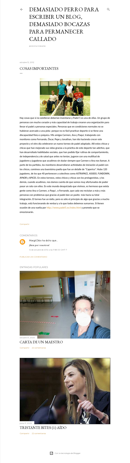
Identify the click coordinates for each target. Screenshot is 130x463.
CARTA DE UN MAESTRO (41, 342)
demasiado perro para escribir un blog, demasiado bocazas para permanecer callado (64, 24)
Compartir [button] (24, 224)
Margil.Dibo (35, 240)
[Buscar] (108, 9)
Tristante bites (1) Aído (43, 427)
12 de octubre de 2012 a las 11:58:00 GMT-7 (48, 250)
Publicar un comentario (33, 257)
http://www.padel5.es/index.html (64, 207)
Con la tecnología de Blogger (65, 453)
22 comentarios (39, 348)
